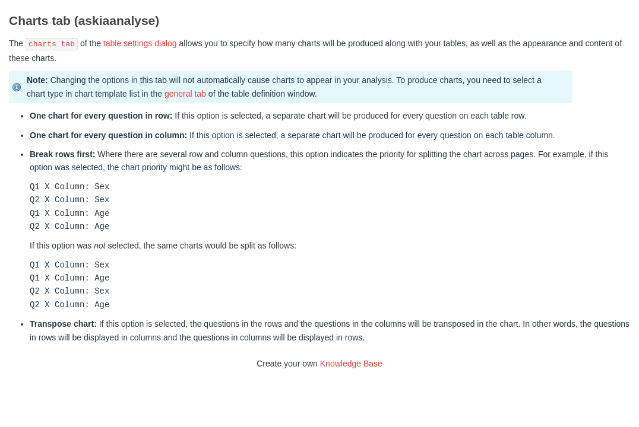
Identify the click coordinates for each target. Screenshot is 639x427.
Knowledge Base (351, 363)
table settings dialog (140, 44)
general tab (185, 93)
